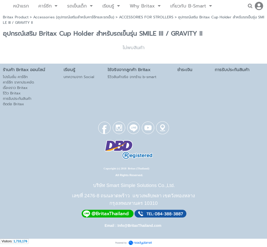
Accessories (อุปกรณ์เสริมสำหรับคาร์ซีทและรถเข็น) (73, 17)
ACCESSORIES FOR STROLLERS (146, 17)
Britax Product (16, 17)
